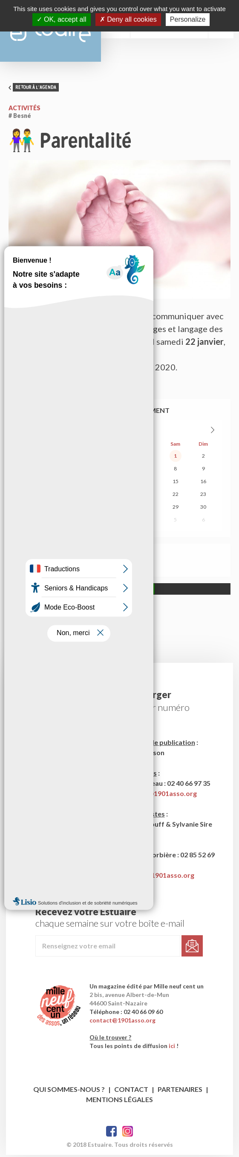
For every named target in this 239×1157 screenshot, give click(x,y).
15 (176, 483)
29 (92, 458)
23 (203, 496)
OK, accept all (61, 19)
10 (36, 483)
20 (119, 496)
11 (63, 483)
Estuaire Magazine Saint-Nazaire (53, 32)
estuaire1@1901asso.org (157, 795)
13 (119, 483)
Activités (24, 110)
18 (63, 496)
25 (63, 509)
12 (92, 483)
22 (176, 496)
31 (147, 458)
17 (36, 496)
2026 (128, 432)
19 (92, 496)
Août (111, 432)
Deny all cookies (128, 19)
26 (92, 509)
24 (36, 509)
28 (63, 458)
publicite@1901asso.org (156, 877)
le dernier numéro (154, 709)
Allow (144, 591)
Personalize (188, 19)
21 (147, 496)
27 (36, 458)
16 (203, 483)
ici (173, 1047)
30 (119, 458)
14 (147, 483)
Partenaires (180, 1091)
